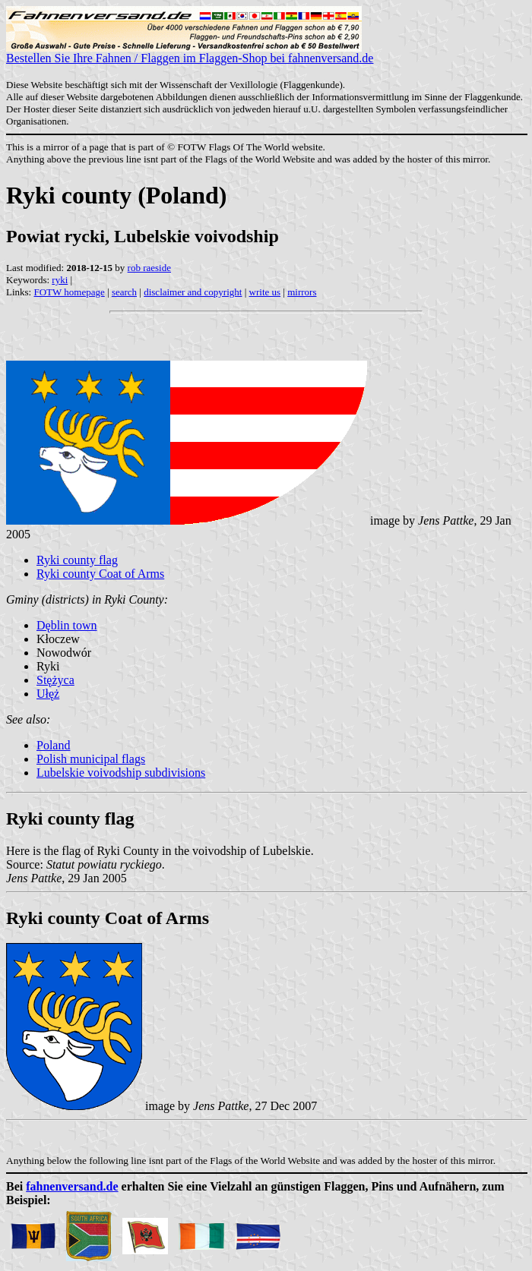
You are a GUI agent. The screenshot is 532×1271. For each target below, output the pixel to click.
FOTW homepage (68, 292)
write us (265, 292)
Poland (53, 745)
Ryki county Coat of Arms (100, 573)
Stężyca (55, 679)
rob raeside (149, 267)
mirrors (301, 292)
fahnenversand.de (72, 1186)
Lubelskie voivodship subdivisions (120, 772)
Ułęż (47, 693)
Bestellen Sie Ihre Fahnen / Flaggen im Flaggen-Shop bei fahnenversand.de (189, 53)
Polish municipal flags (90, 758)
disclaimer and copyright (193, 292)
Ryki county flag (77, 560)
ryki (60, 279)
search (124, 292)
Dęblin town (66, 625)
